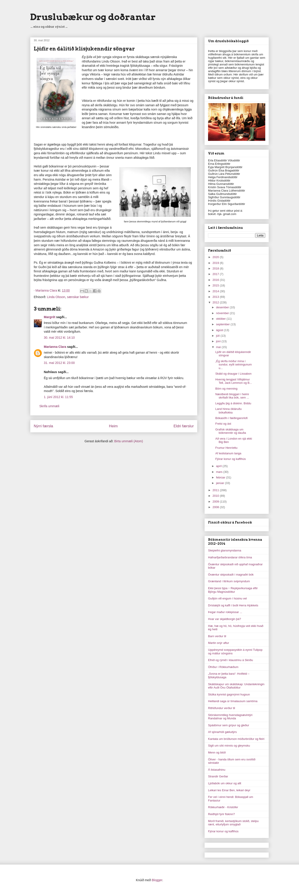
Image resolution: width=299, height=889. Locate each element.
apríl (219, 466)
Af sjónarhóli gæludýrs (222, 732)
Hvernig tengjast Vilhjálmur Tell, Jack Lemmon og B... (233, 381)
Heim (113, 426)
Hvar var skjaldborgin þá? (224, 619)
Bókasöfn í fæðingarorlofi (231, 418)
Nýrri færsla (43, 426)
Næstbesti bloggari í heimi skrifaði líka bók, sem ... (232, 395)
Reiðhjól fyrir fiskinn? (221, 814)
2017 (216, 274)
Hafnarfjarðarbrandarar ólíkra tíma (230, 557)
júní (219, 341)
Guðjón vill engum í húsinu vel (227, 598)
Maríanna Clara (55, 347)
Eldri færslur (184, 426)
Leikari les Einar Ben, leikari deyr (229, 790)
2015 (216, 285)
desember (223, 307)
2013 (216, 296)
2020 (216, 257)
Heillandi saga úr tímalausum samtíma (232, 701)
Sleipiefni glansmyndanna (224, 550)
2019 (216, 263)
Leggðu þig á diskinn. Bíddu (233, 403)
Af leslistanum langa (228, 453)
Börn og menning (226, 388)
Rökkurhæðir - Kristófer (223, 807)
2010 (216, 495)
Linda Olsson (56, 297)
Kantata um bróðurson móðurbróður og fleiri (236, 739)
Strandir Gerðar (218, 776)
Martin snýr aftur (218, 643)
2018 (216, 268)
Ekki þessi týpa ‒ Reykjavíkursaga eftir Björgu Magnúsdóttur (233, 589)
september (223, 324)
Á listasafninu (216, 769)
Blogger (157, 880)
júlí (218, 335)
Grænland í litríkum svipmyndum (229, 581)
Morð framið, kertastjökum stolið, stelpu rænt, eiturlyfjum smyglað (233, 822)
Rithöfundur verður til (221, 708)
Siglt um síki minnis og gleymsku (229, 745)
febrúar (221, 477)
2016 (216, 280)
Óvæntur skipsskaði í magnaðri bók (231, 574)
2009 (216, 501)
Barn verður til (217, 636)
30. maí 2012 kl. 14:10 (59, 337)
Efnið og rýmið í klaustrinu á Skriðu (230, 660)
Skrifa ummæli (49, 406)
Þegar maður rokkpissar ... (225, 612)
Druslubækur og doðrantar (93, 17)
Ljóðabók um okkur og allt (224, 783)
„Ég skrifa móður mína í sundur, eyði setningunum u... (233, 364)
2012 (216, 302)
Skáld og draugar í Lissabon (233, 373)
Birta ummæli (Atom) (128, 441)
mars (219, 472)
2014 (216, 291)
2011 (216, 490)
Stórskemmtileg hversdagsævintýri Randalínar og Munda (230, 716)
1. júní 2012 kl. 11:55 (58, 397)
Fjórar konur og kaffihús (230, 459)
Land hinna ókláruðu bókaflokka (228, 410)
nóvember (223, 313)
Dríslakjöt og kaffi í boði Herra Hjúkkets (233, 605)
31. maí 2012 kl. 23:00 (59, 363)
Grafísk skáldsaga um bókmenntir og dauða (230, 431)
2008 (216, 507)
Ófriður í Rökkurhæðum (223, 667)
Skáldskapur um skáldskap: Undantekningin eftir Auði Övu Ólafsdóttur (236, 685)
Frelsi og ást (223, 423)
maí (219, 347)
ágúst (220, 330)
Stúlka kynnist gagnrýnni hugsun (229, 694)
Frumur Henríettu (226, 447)
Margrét (49, 317)
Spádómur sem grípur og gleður (228, 725)
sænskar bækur (78, 297)
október (221, 318)
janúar (220, 483)
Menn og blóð (217, 752)
